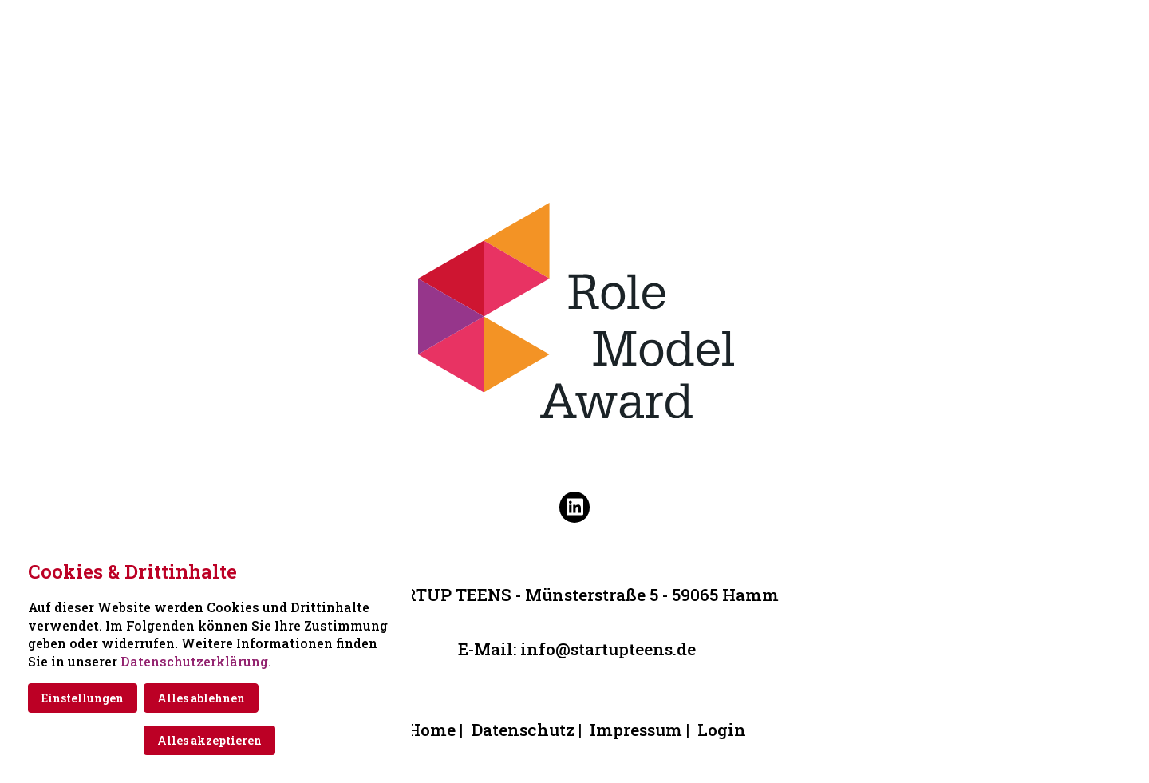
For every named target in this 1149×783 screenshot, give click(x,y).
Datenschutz (523, 729)
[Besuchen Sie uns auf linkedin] (574, 507)
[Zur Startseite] (574, 26)
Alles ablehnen (201, 698)
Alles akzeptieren (209, 740)
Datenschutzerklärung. (195, 661)
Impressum (636, 729)
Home (431, 729)
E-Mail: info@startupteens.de (577, 649)
